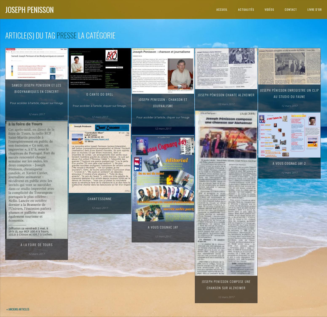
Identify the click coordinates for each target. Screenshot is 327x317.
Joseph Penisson (29, 9)
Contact (291, 9)
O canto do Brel (99, 94)
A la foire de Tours (37, 244)
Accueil (222, 9)
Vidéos (269, 9)
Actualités (246, 9)
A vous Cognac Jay (163, 227)
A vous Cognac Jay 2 (289, 163)
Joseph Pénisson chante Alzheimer (226, 94)
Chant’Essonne (100, 198)
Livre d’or (314, 9)
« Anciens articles (17, 309)
